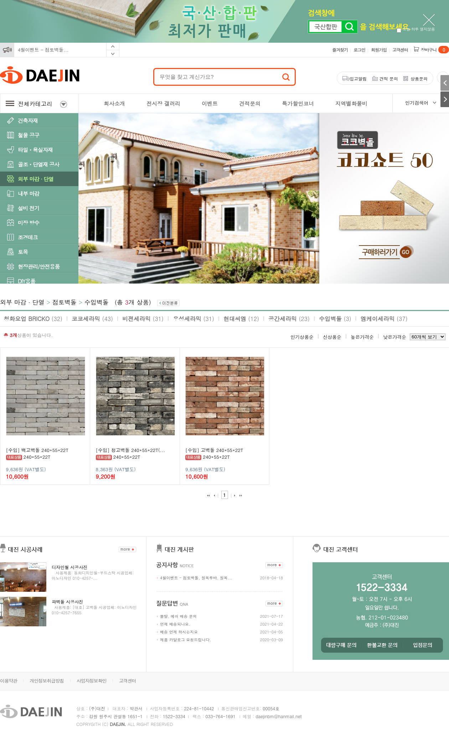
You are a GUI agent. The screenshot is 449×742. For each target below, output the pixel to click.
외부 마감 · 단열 (35, 179)
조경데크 (28, 237)
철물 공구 (28, 135)
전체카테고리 (36, 104)
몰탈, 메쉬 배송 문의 (178, 616)
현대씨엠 (241, 319)
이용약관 (8, 680)
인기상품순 (302, 336)
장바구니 (435, 50)
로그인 (359, 50)
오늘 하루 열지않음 (416, 29)
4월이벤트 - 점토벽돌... (43, 49)
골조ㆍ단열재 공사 (38, 164)
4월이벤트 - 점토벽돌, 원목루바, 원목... (196, 577)
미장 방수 (28, 222)
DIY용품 (26, 281)
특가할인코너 (298, 103)
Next (113, 53)
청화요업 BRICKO (33, 319)
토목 (23, 252)
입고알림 (358, 78)
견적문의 (249, 103)
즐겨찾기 (340, 50)
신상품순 (332, 336)
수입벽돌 (96, 302)
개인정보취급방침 (47, 680)
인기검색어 (416, 102)
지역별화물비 (351, 103)
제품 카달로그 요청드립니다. (185, 639)
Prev (113, 46)
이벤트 (210, 103)
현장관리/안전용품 (39, 266)
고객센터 (400, 50)
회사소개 (114, 103)
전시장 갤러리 (163, 103)
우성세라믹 (193, 319)
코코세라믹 (92, 319)
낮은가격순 (394, 336)
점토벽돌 (64, 302)
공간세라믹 (289, 319)
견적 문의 (389, 78)
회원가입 (379, 50)
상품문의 (419, 78)
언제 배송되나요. (175, 624)
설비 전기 (28, 208)
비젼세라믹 (143, 319)
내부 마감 (28, 193)
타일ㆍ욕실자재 (35, 149)
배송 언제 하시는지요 (179, 632)
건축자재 (28, 120)
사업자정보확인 (92, 680)
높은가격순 (362, 336)
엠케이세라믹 (384, 319)
